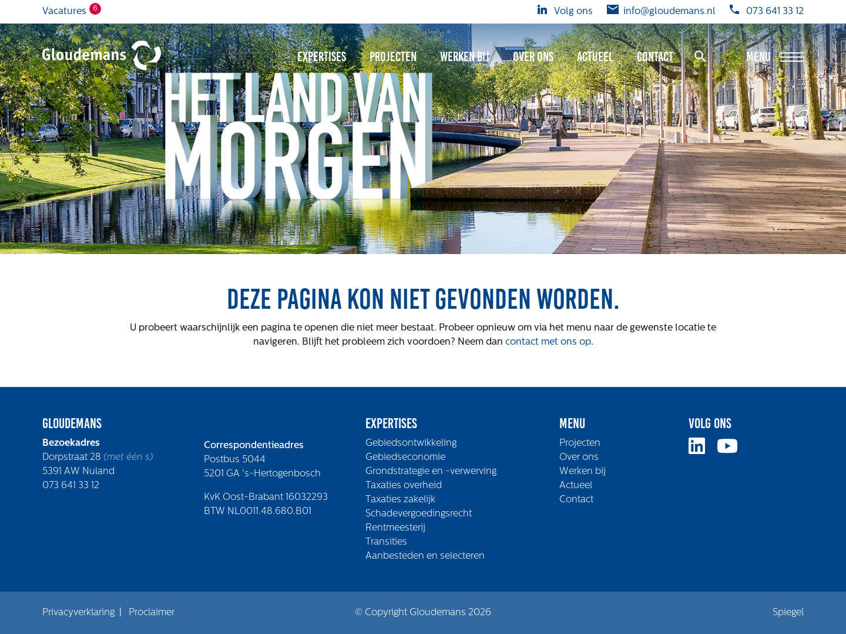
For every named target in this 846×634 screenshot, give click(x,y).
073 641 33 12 (70, 485)
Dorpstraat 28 (72, 457)
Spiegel (788, 613)
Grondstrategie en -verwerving (430, 471)
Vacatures (64, 10)
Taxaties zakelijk (400, 500)
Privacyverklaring (78, 613)
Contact (655, 57)
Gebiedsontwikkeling (410, 443)
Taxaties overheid (403, 485)
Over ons (533, 57)
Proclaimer (151, 613)
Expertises (321, 57)
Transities (386, 542)
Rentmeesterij (395, 528)
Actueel (595, 57)
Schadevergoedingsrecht (418, 514)
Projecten (393, 57)
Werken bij (464, 57)
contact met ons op (548, 342)
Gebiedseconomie (405, 457)
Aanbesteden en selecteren (425, 556)
